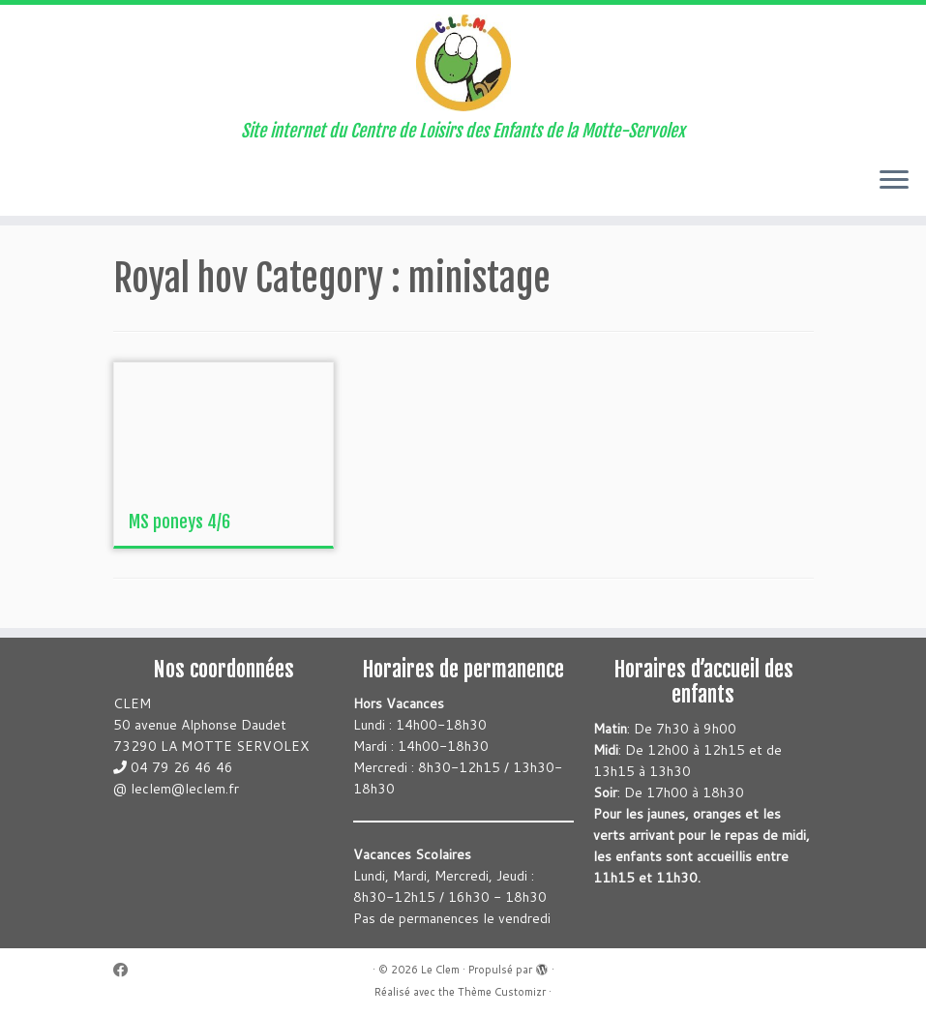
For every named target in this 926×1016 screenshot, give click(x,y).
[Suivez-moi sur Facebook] (126, 970)
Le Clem (440, 969)
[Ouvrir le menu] (894, 180)
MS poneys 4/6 (179, 521)
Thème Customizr (502, 992)
